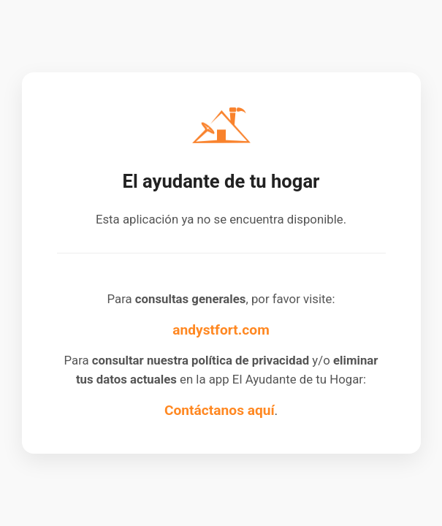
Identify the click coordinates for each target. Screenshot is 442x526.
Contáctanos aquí (219, 410)
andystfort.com (221, 329)
